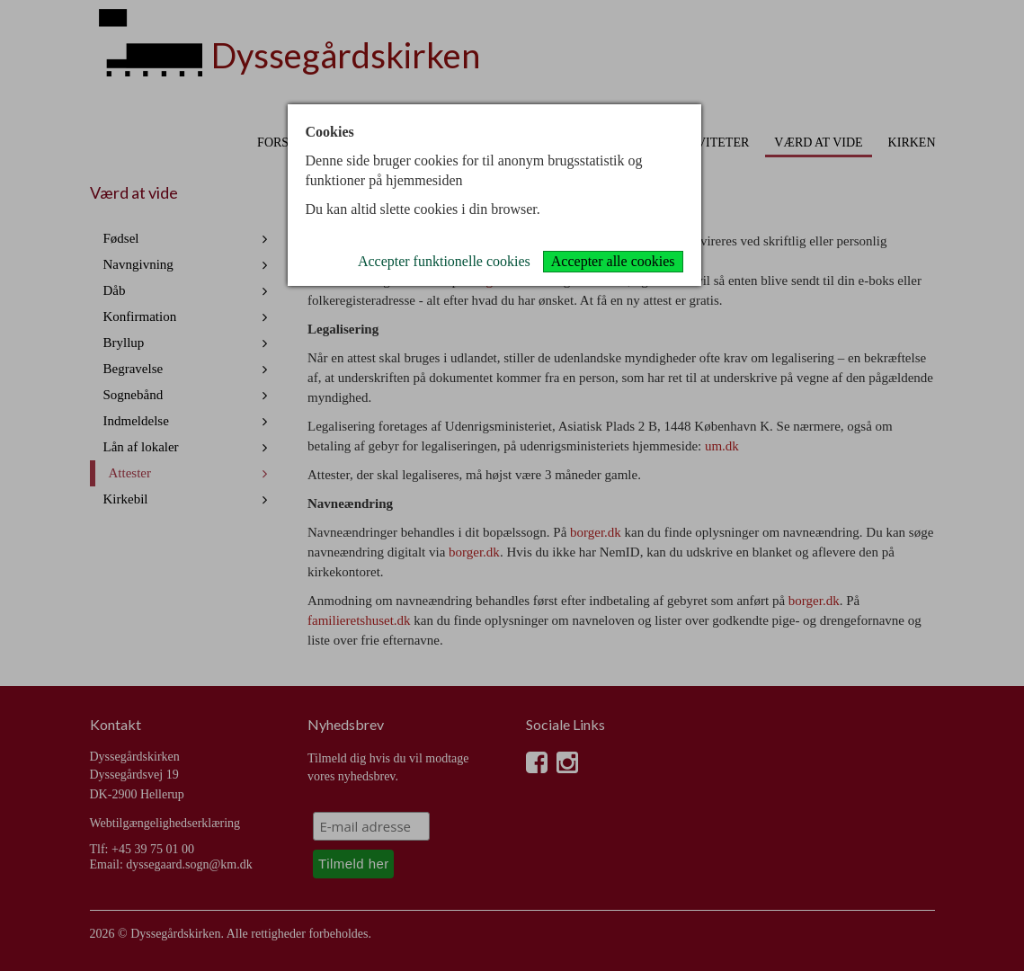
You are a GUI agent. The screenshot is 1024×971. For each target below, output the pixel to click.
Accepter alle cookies (613, 261)
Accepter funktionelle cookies (444, 261)
